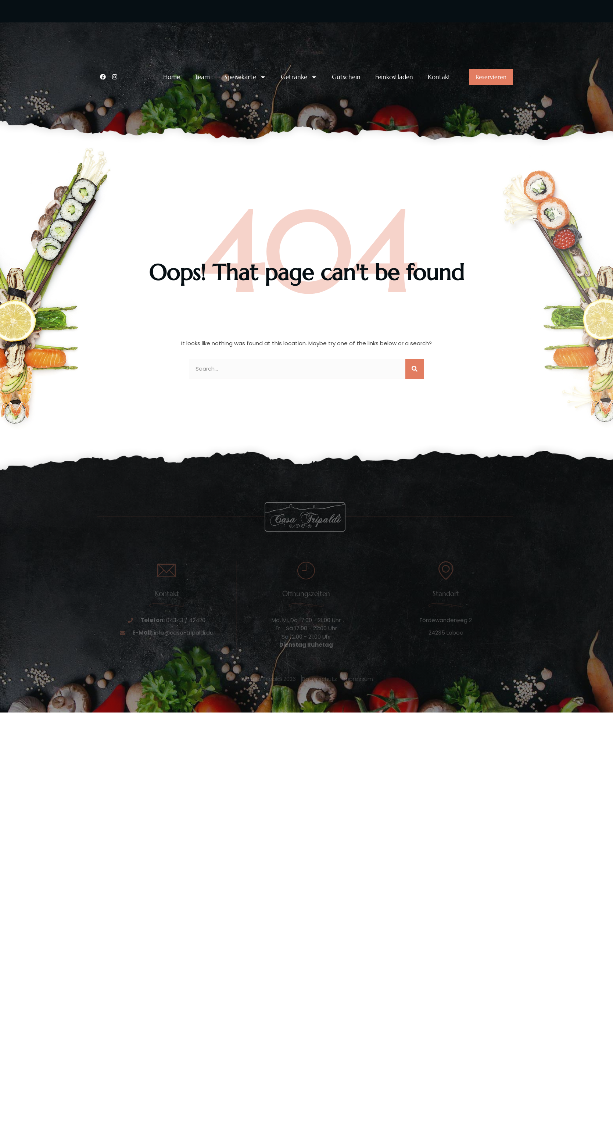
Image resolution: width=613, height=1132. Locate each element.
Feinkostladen (394, 77)
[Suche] (414, 369)
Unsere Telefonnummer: (146, 26)
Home (171, 77)
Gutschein (346, 77)
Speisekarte (245, 77)
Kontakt (439, 77)
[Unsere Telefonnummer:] (104, 32)
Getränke (299, 77)
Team (202, 77)
